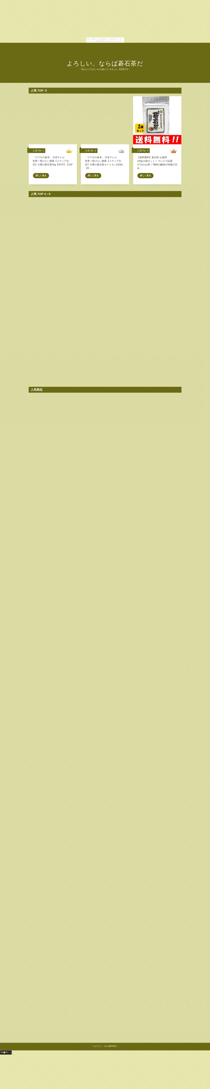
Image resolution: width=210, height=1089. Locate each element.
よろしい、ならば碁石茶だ (105, 63)
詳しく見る (41, 180)
